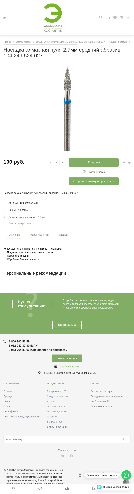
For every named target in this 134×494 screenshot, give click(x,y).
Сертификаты (11, 411)
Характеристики (39, 234)
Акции (50, 401)
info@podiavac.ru (69, 366)
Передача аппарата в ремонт (107, 396)
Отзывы (63, 234)
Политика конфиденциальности (21, 416)
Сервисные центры (101, 391)
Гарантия (52, 416)
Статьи (7, 406)
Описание (14, 234)
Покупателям (55, 383)
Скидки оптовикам (57, 396)
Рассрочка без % (56, 391)
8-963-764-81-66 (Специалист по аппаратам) (38, 349)
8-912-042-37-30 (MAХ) (23, 345)
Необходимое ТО (100, 401)
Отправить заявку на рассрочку (93, 181)
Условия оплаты (56, 406)
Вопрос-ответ (54, 421)
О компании (11, 383)
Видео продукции (57, 426)
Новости (8, 401)
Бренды (7, 396)
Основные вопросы (102, 406)
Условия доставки (57, 411)
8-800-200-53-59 (19, 341)
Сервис (95, 383)
